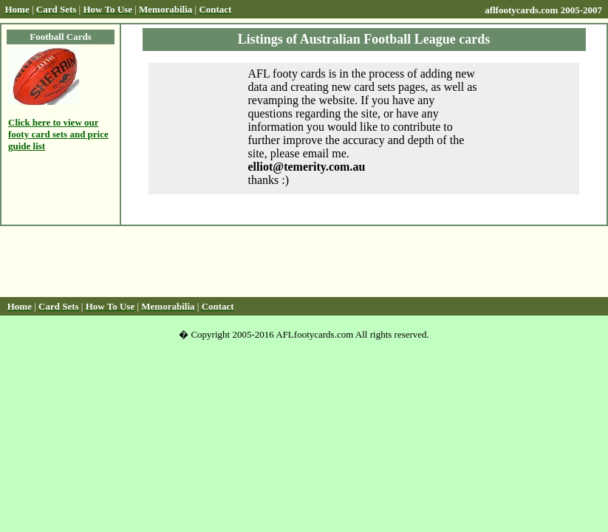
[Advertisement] (304, 261)
